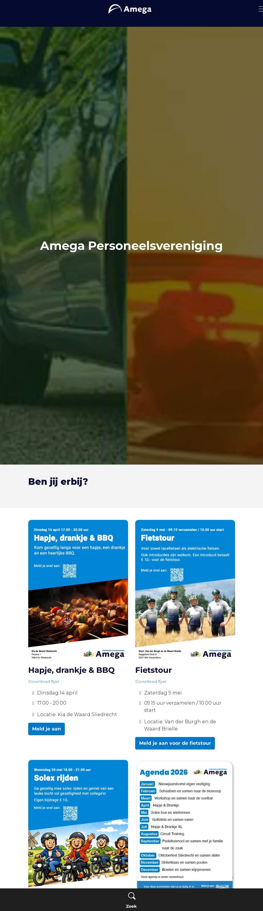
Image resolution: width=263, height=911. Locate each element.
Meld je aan (46, 729)
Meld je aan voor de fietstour (175, 743)
